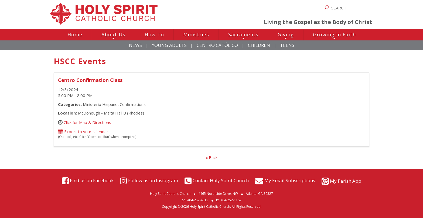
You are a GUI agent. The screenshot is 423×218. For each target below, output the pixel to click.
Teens (287, 45)
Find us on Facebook (92, 180)
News (135, 45)
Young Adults (169, 45)
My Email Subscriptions (289, 180)
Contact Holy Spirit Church (221, 180)
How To (154, 34)
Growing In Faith (334, 35)
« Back (211, 157)
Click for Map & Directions (87, 122)
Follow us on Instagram (153, 180)
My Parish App (345, 181)
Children (259, 45)
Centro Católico (217, 45)
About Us (113, 35)
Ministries (196, 34)
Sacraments (243, 35)
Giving (286, 35)
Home (74, 34)
